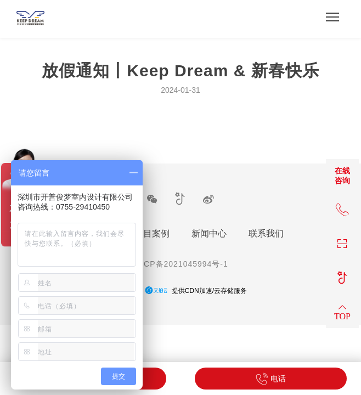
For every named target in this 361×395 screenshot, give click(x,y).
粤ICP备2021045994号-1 (180, 264)
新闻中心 (209, 233)
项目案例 (152, 233)
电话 (271, 379)
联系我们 (266, 233)
